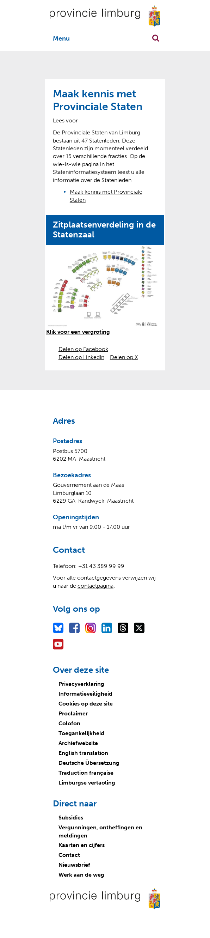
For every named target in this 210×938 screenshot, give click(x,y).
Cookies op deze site (85, 703)
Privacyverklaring (81, 683)
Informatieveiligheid (85, 693)
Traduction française (85, 772)
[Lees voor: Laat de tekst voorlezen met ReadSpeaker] (65, 120)
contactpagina (95, 585)
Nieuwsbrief (74, 864)
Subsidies (70, 817)
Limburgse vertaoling (86, 782)
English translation (83, 753)
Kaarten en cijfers (81, 845)
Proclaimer (73, 713)
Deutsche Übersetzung (88, 763)
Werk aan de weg (81, 874)
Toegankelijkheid (81, 733)
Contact (69, 855)
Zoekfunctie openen (155, 38)
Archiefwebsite (78, 743)
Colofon (69, 723)
